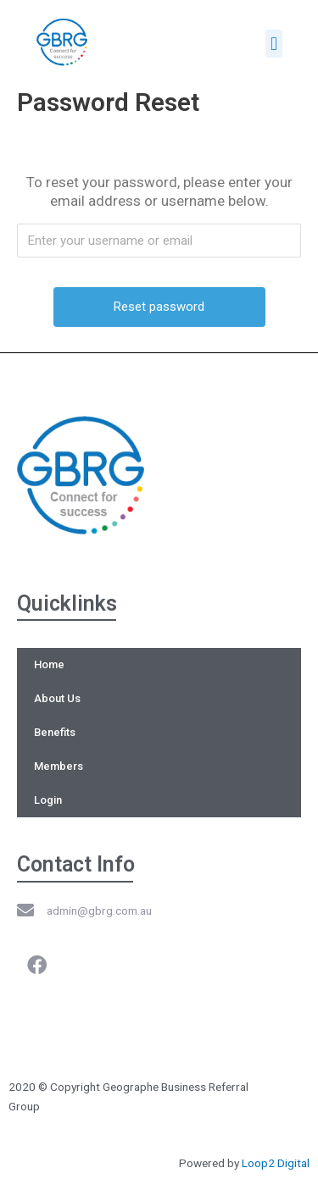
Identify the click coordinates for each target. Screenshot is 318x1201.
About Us (57, 698)
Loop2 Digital (276, 1163)
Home (49, 664)
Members (58, 766)
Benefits (54, 732)
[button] (273, 44)
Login (48, 800)
